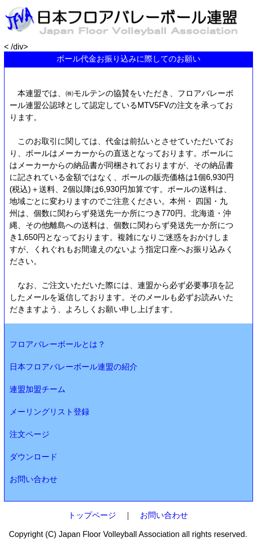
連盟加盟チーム (38, 389)
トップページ (92, 515)
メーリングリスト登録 (50, 412)
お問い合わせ (34, 479)
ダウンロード (34, 456)
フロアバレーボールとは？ (58, 344)
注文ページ (30, 434)
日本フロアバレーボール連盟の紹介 (74, 366)
